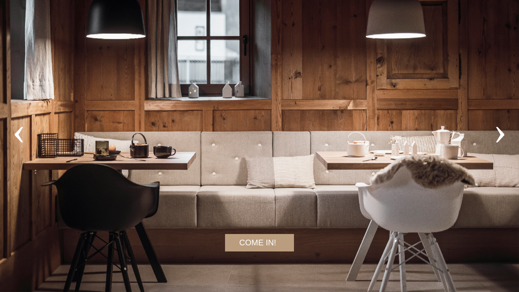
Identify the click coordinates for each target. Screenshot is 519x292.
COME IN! (257, 242)
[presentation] (14, 130)
